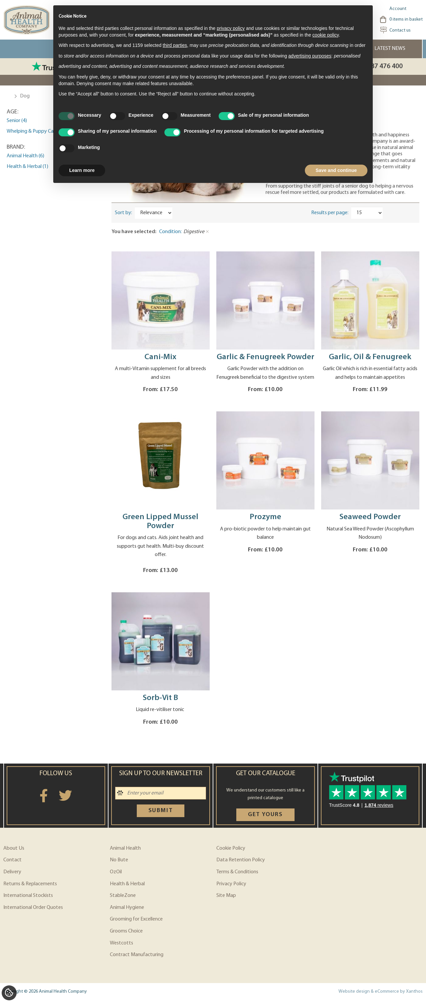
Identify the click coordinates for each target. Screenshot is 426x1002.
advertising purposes (309, 56)
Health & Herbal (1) (27, 166)
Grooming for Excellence (136, 919)
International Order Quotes (33, 907)
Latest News (389, 48)
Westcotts (121, 943)
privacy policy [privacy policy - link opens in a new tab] (231, 28)
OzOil (116, 872)
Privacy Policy (231, 884)
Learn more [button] (82, 170)
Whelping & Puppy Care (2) (36, 131)
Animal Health (125, 848)
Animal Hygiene (127, 907)
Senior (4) (17, 120)
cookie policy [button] (326, 35)
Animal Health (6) (25, 156)
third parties (175, 45)
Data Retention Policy (240, 860)
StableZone (123, 895)
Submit (160, 810)
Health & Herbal (127, 884)
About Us (13, 848)
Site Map (226, 895)
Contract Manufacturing (136, 954)
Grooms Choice (126, 931)
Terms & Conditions (237, 872)
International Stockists (28, 895)
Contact (12, 860)
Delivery (12, 872)
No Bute (119, 860)
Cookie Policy (230, 848)
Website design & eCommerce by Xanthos (380, 991)
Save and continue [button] (336, 170)
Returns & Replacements (30, 884)
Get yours (265, 814)
